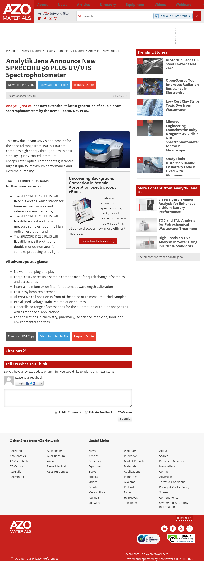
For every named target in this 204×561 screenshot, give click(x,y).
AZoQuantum (56, 456)
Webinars (130, 451)
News (25, 51)
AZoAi (51, 461)
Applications (132, 471)
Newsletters (167, 466)
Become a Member (171, 461)
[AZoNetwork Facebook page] (45, 19)
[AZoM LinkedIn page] (39, 19)
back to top (184, 517)
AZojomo (129, 482)
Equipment (96, 466)
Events (93, 487)
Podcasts (130, 487)
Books (92, 471)
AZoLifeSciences (57, 471)
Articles (94, 456)
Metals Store (97, 492)
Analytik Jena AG (19, 106)
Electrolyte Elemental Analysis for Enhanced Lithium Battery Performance (175, 189)
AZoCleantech (19, 461)
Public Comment (70, 412)
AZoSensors (55, 451)
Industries (130, 477)
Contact (164, 471)
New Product (111, 51)
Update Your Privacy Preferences (34, 556)
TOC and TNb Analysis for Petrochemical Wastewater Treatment (179, 206)
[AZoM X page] (50, 19)
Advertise (165, 477)
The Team (130, 503)
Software (94, 503)
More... (195, 4)
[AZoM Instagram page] (55, 19)
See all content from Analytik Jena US (162, 239)
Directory (91, 4)
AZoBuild (16, 471)
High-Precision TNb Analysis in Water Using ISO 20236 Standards (179, 223)
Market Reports (134, 461)
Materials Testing (43, 51)
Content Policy (168, 497)
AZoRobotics (18, 456)
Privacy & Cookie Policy (174, 487)
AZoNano (16, 451)
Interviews (131, 456)
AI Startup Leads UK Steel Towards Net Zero (180, 63)
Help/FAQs (131, 497)
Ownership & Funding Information (173, 505)
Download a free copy (97, 241)
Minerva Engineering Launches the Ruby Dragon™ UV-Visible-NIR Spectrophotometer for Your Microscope (181, 130)
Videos (93, 482)
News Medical (56, 466)
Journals (94, 497)
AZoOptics (16, 466)
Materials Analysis (87, 51)
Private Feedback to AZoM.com (110, 412)
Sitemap (164, 492)
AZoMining (17, 477)
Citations (16, 350)
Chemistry (65, 51)
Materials (130, 466)
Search (163, 456)
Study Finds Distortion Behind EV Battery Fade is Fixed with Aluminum (182, 152)
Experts (129, 492)
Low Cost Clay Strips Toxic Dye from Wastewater (181, 104)
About (163, 451)
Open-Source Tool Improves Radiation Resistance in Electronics (180, 85)
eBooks (93, 477)
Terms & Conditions (172, 482)
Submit (125, 418)
